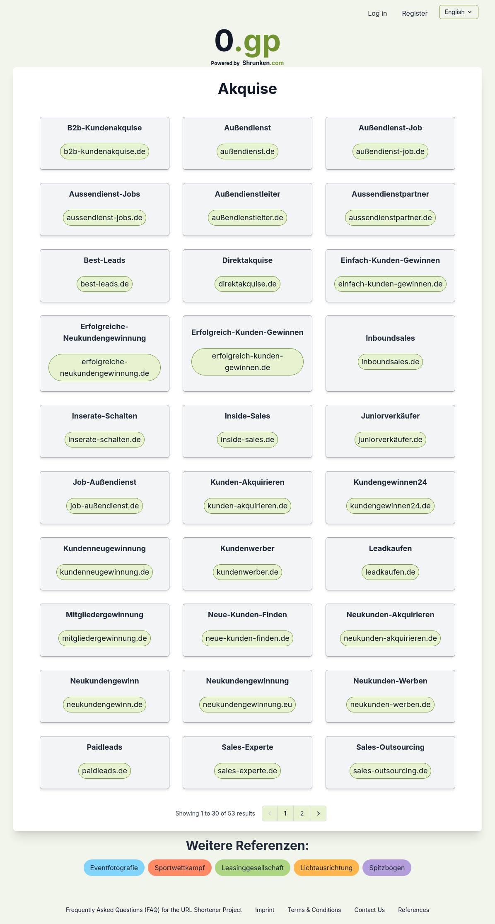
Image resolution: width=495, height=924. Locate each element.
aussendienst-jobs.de (104, 217)
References (413, 909)
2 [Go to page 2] (302, 813)
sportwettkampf (180, 868)
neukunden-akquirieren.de (390, 638)
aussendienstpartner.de (390, 217)
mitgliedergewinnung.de (104, 638)
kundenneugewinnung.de (105, 572)
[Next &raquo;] (318, 813)
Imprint (264, 909)
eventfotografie (114, 868)
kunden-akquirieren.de (247, 505)
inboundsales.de (391, 361)
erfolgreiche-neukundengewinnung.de (105, 367)
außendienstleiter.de (247, 217)
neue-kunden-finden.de (247, 638)
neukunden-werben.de (390, 704)
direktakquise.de (247, 283)
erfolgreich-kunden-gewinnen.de (247, 361)
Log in (377, 13)
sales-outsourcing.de (390, 770)
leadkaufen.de (390, 572)
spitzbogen (387, 868)
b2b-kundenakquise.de (104, 151)
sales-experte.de (248, 770)
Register (414, 13)
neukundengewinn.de (104, 704)
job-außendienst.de (104, 505)
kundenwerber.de (247, 572)
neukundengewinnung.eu (247, 704)
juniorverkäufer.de (390, 439)
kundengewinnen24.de (390, 505)
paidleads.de (104, 770)
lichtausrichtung (326, 868)
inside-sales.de (247, 439)
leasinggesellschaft (253, 868)
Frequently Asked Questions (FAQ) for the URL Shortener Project (154, 909)
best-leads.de (104, 283)
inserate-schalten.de (104, 439)
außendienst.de (247, 151)
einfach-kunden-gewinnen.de (390, 283)
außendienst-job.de (390, 151)
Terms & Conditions (314, 909)
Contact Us (369, 909)
